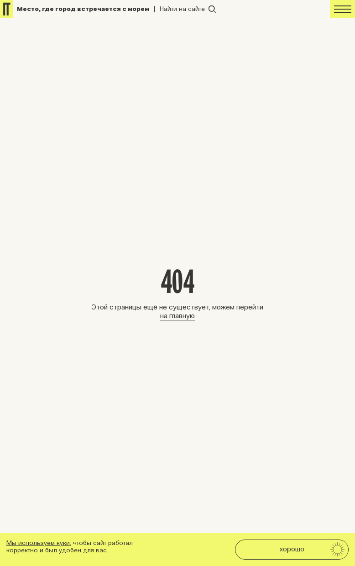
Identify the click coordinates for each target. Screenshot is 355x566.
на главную (177, 315)
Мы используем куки (38, 543)
